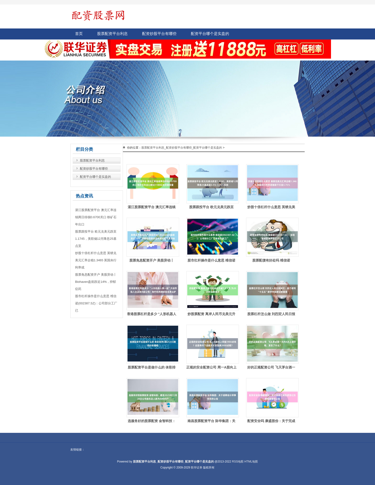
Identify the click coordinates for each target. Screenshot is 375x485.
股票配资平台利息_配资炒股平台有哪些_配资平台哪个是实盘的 (181, 147)
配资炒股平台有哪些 (159, 34)
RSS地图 (238, 461)
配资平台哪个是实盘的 (210, 34)
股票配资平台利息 (112, 34)
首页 (79, 34)
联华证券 (196, 467)
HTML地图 (251, 461)
